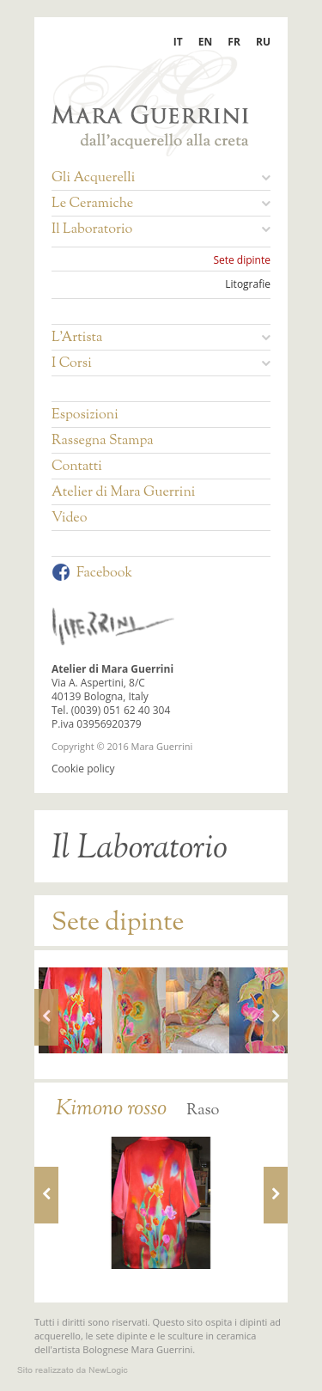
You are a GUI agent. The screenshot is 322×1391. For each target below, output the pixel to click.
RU (263, 41)
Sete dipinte (241, 260)
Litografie (247, 284)
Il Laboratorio (161, 230)
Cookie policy (83, 768)
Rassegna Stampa (103, 441)
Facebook (92, 573)
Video (70, 519)
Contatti (77, 467)
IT (178, 41)
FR (234, 41)
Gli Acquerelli (161, 178)
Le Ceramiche (161, 204)
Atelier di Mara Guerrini (123, 493)
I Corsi (161, 364)
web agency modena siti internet (72, 1370)
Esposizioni (85, 416)
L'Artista (161, 338)
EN (205, 41)
